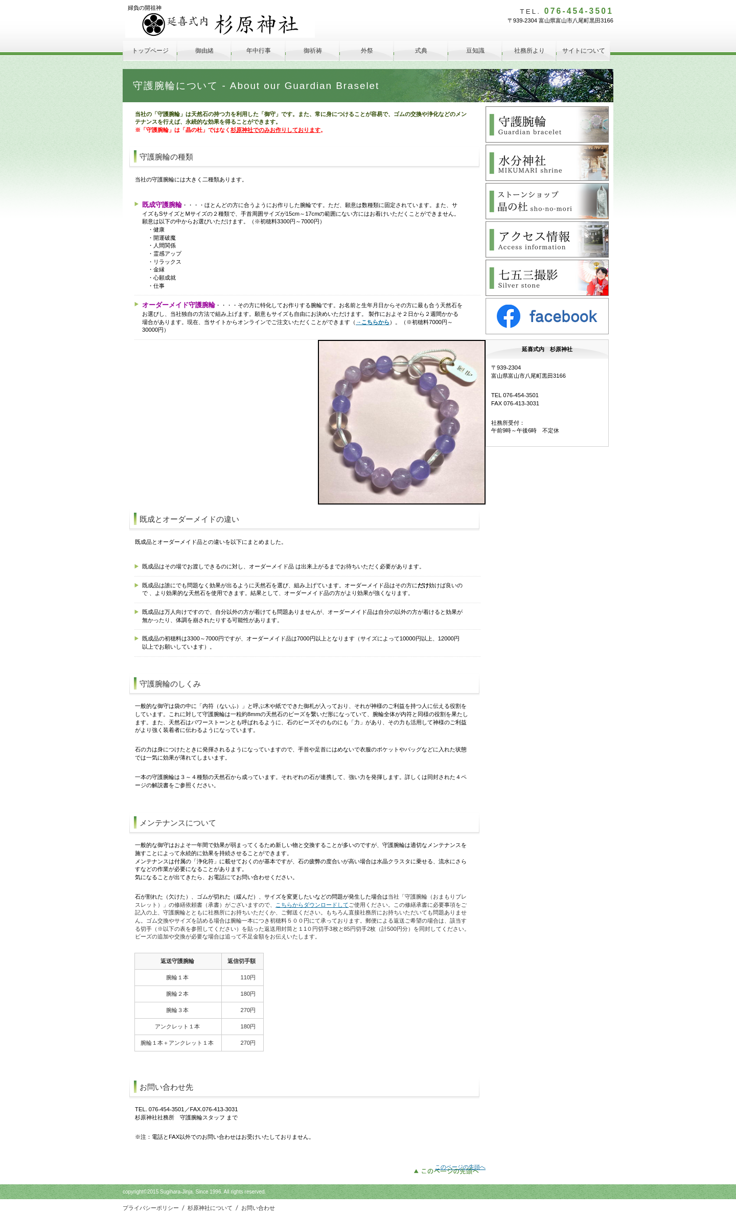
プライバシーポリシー (151, 1208)
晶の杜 (547, 201)
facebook (547, 316)
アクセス (547, 239)
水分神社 (547, 163)
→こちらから (372, 322)
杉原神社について (210, 1208)
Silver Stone (547, 278)
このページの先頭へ (460, 1167)
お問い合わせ (258, 1208)
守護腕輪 (547, 124)
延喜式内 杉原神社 (220, 25)
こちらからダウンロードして (312, 905)
